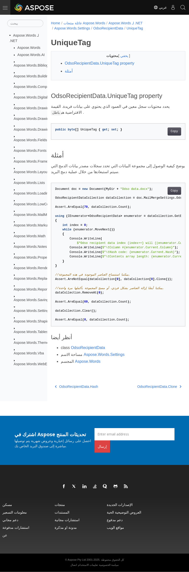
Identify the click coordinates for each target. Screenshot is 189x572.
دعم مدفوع (115, 519)
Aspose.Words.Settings (32, 310)
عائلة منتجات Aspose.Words (84, 23)
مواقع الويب (115, 527)
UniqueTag (134, 28)
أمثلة (69, 71)
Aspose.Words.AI (31, 55)
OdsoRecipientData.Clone (150, 387)
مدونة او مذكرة (66, 527)
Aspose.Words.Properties (34, 257)
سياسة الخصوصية (109, 564)
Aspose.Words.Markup (31, 225)
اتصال (73, 564)
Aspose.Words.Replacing (33, 278)
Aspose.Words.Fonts (30, 151)
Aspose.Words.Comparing (34, 87)
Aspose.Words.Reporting (33, 289)
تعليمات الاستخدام (88, 564)
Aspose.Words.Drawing (32, 108)
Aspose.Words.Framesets (34, 161)
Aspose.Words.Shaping (32, 321)
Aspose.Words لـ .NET (125, 23)
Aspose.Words (28, 48)
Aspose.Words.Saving (31, 300)
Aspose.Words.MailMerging (35, 215)
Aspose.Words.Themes (32, 343)
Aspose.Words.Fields (30, 140)
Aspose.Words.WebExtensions (38, 364)
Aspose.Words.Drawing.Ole (35, 129)
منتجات (60, 504)
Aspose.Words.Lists (29, 183)
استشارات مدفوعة (15, 527)
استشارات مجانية (67, 519)
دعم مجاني (10, 519)
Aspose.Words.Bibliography (35, 65)
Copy (164, 131)
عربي (160, 7)
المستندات (62, 512)
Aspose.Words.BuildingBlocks (37, 76)
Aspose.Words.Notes (30, 247)
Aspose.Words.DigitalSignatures (39, 97)
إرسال (102, 446)
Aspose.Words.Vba (29, 353)
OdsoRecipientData (108, 28)
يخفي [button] (119, 56)
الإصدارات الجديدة (120, 504)
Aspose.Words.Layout (31, 172)
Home (55, 23)
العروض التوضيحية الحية (124, 512)
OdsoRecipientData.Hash (76, 387)
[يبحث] (25, 23)
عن (4, 535)
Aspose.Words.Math (30, 236)
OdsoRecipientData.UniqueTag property (99, 63)
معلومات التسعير (14, 512)
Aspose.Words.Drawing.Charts (38, 119)
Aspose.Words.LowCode (33, 204)
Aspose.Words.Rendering (34, 268)
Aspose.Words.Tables (31, 332)
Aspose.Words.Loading (32, 193)
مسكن (7, 504)
